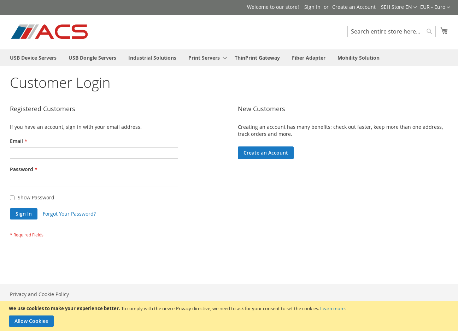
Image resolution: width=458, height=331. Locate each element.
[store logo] (50, 32)
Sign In (312, 7)
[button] (435, 7)
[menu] (229, 57)
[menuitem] (33, 57)
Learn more (332, 308)
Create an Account (354, 7)
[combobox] (391, 31)
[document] (230, 316)
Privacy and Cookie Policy (39, 294)
